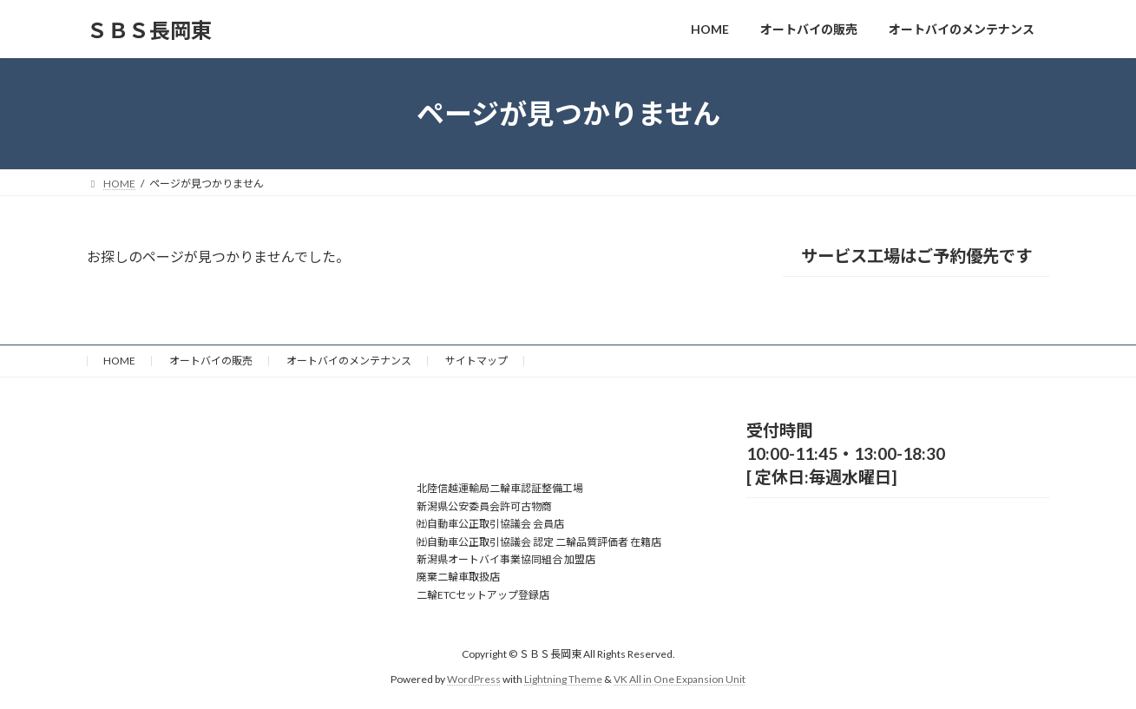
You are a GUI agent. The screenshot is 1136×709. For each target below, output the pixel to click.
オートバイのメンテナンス (348, 360)
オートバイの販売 (211, 360)
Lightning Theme (563, 679)
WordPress (474, 679)
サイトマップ (476, 360)
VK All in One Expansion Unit (679, 679)
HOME (119, 360)
